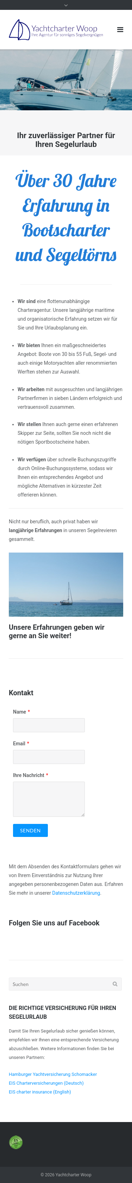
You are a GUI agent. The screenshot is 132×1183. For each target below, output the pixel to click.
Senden (30, 830)
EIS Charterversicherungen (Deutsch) (46, 1083)
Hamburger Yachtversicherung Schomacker (53, 1074)
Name (19, 712)
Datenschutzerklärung (76, 893)
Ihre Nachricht (28, 775)
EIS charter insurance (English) (40, 1092)
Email (19, 743)
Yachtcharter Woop (74, 1174)
